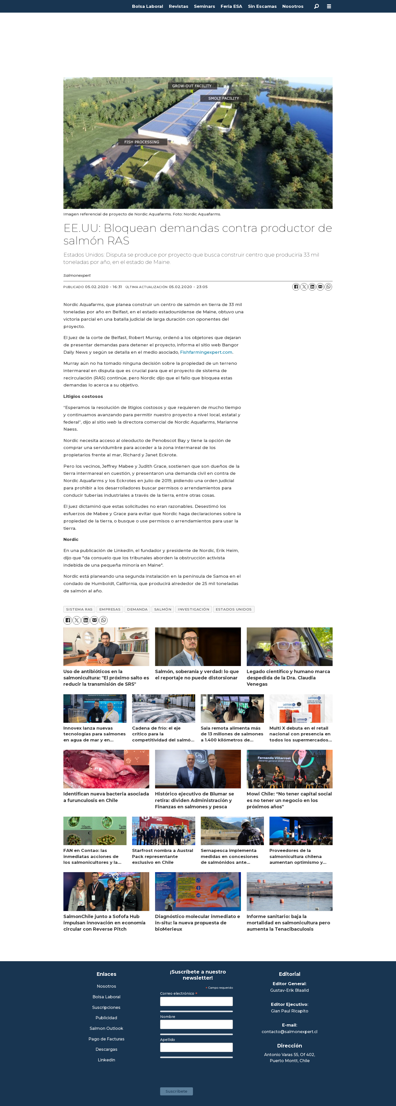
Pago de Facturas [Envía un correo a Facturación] (106, 1039)
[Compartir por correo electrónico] (320, 287)
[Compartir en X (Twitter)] (304, 287)
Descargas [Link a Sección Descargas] (106, 1049)
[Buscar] (316, 6)
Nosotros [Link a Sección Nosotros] (106, 986)
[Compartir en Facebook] (296, 287)
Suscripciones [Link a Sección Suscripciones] (106, 1007)
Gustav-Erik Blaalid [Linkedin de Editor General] (289, 990)
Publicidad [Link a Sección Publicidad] (106, 1018)
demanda (137, 609)
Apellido (167, 1039)
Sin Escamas (262, 6)
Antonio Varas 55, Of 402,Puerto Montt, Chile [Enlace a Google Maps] (289, 1057)
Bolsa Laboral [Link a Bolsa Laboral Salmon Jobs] (106, 997)
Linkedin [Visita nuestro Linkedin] (106, 1060)
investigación (193, 609)
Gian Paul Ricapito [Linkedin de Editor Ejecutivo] (289, 1011)
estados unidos (234, 609)
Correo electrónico (178, 993)
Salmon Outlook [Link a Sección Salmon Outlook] (106, 1028)
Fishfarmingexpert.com (206, 352)
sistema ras (79, 609)
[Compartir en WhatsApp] (328, 287)
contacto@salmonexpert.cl (289, 1031)
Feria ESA (231, 6)
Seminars (204, 6)
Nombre (167, 1016)
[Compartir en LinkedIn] (312, 287)
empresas (109, 609)
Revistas (178, 6)
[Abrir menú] (329, 6)
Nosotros (293, 6)
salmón (162, 609)
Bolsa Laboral (147, 6)
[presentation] (198, 1070)
